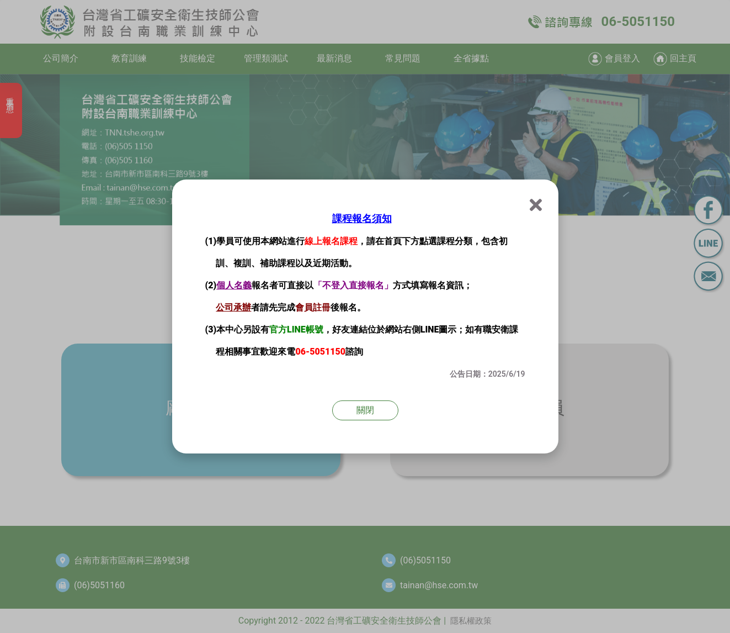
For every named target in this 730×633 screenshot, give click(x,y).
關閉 (365, 410)
